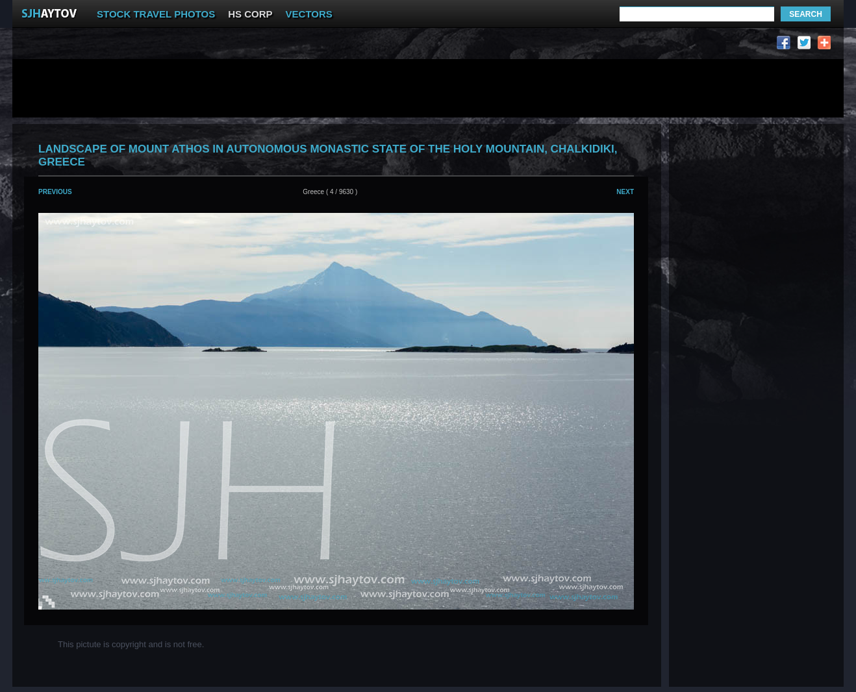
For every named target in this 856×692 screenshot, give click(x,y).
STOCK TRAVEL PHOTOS (156, 13)
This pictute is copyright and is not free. (131, 644)
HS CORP (250, 13)
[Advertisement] (264, 46)
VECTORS (309, 13)
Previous (55, 191)
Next (625, 191)
